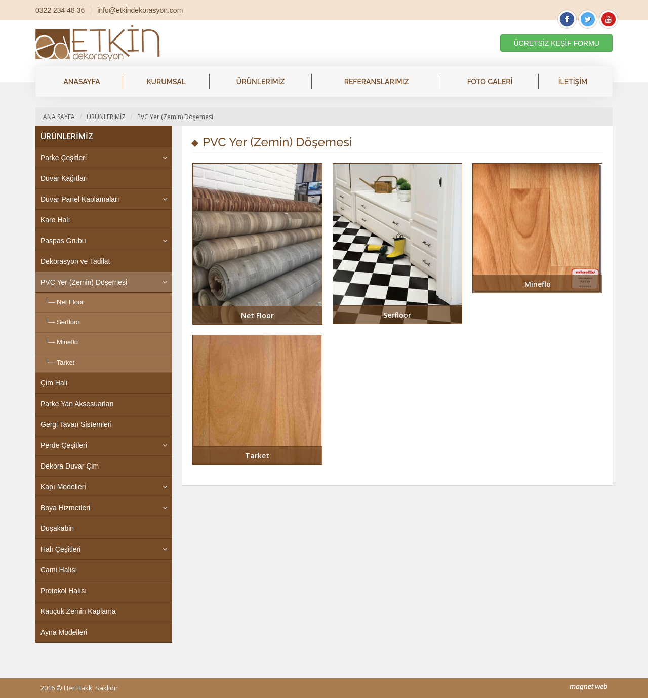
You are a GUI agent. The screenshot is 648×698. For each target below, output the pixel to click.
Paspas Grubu (63, 241)
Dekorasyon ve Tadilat (75, 261)
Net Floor (70, 302)
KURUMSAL (166, 81)
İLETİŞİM (572, 81)
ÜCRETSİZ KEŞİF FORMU (556, 43)
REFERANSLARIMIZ (376, 81)
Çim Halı (54, 383)
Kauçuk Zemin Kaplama (78, 611)
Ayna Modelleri (63, 632)
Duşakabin (57, 528)
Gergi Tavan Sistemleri (76, 424)
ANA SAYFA (59, 116)
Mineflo (67, 342)
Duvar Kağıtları (64, 178)
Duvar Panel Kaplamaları (79, 199)
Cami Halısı (58, 570)
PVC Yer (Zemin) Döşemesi (175, 116)
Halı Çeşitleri (60, 549)
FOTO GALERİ (490, 81)
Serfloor (68, 322)
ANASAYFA (81, 81)
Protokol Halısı (63, 591)
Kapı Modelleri (63, 487)
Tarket (65, 362)
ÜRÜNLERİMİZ (260, 81)
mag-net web (589, 687)
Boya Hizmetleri (65, 507)
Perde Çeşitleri (63, 445)
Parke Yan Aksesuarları (77, 404)
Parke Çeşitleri (63, 157)
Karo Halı (55, 220)
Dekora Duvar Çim (69, 466)
